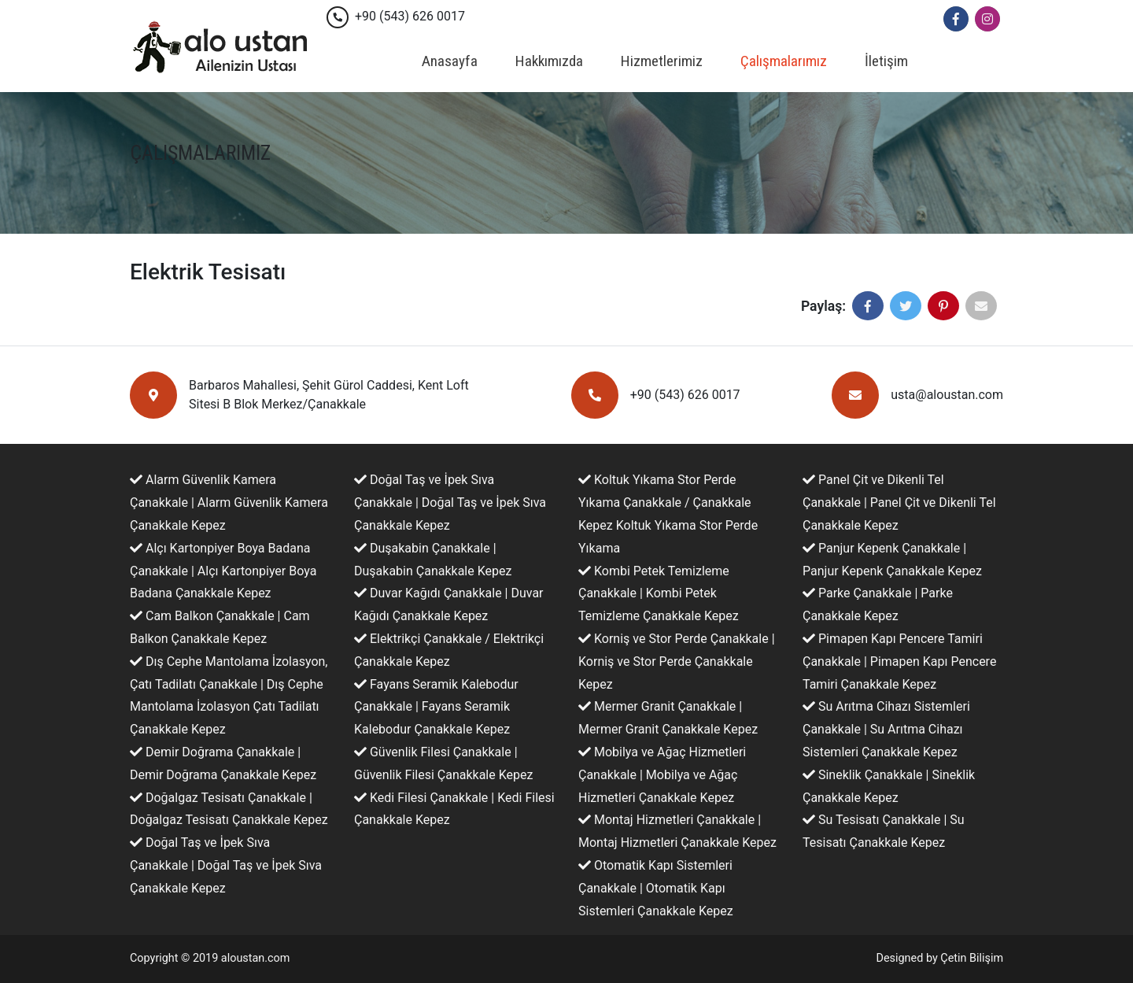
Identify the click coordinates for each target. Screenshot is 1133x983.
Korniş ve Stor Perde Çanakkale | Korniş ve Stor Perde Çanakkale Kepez (676, 661)
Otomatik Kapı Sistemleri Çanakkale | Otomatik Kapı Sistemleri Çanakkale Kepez (655, 888)
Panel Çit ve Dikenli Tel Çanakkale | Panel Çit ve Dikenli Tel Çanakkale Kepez (899, 502)
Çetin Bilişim (971, 958)
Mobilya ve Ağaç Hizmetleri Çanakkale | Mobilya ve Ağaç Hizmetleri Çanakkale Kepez (662, 775)
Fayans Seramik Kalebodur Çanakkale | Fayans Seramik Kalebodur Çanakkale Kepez (436, 707)
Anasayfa (450, 61)
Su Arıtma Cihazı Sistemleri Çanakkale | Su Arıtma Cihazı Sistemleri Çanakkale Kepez (886, 729)
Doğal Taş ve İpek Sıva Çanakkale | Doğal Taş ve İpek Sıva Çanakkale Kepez (226, 865)
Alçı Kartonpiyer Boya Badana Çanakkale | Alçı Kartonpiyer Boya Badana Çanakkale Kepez (223, 571)
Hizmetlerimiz (662, 61)
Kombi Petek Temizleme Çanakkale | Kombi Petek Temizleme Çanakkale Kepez (658, 594)
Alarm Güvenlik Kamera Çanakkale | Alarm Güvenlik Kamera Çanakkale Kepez (229, 502)
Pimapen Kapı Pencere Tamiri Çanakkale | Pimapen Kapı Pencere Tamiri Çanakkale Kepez (899, 661)
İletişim (886, 61)
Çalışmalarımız (783, 61)
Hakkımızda (549, 61)
